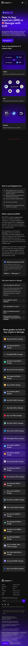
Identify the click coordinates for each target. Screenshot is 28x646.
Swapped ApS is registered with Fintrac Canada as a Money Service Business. (10, 629)
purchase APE (21, 222)
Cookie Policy (14, 639)
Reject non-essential (15, 643)
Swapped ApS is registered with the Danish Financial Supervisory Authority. (10, 622)
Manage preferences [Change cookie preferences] (6, 639)
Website (7, 273)
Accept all (5, 643)
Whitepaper (16, 273)
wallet (16, 250)
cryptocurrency (18, 217)
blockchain (5, 232)
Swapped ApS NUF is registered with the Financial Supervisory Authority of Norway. (11, 625)
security (18, 234)
